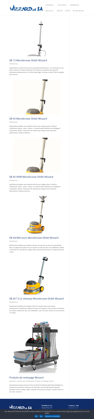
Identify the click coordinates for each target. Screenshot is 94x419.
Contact (67, 11)
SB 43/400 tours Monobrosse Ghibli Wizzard (34, 237)
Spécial (51, 381)
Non (41, 416)
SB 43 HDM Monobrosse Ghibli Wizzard (31, 176)
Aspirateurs (49, 5)
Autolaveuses (61, 5)
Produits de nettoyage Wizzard (26, 377)
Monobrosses (74, 5)
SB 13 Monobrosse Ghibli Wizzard (28, 60)
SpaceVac (60, 11)
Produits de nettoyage (42, 381)
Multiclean (49, 11)
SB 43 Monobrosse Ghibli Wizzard (28, 118)
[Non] (92, 414)
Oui (36, 416)
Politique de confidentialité (52, 416)
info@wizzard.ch (73, 408)
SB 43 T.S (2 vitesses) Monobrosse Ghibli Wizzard (36, 298)
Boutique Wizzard (78, 11)
